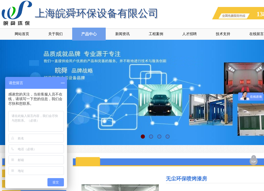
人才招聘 (189, 34)
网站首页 (22, 34)
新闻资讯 (122, 34)
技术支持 (223, 34)
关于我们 (55, 34)
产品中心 (89, 34)
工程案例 (156, 34)
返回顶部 (254, 160)
